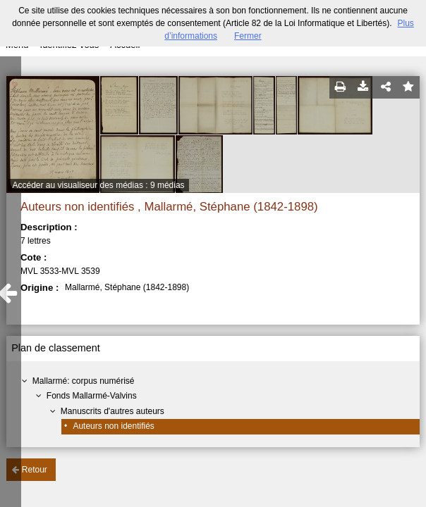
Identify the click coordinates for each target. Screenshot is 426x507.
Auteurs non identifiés (113, 426)
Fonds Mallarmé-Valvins (92, 396)
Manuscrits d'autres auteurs (112, 411)
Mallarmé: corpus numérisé (83, 381)
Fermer (248, 36)
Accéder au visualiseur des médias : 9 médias (98, 185)
